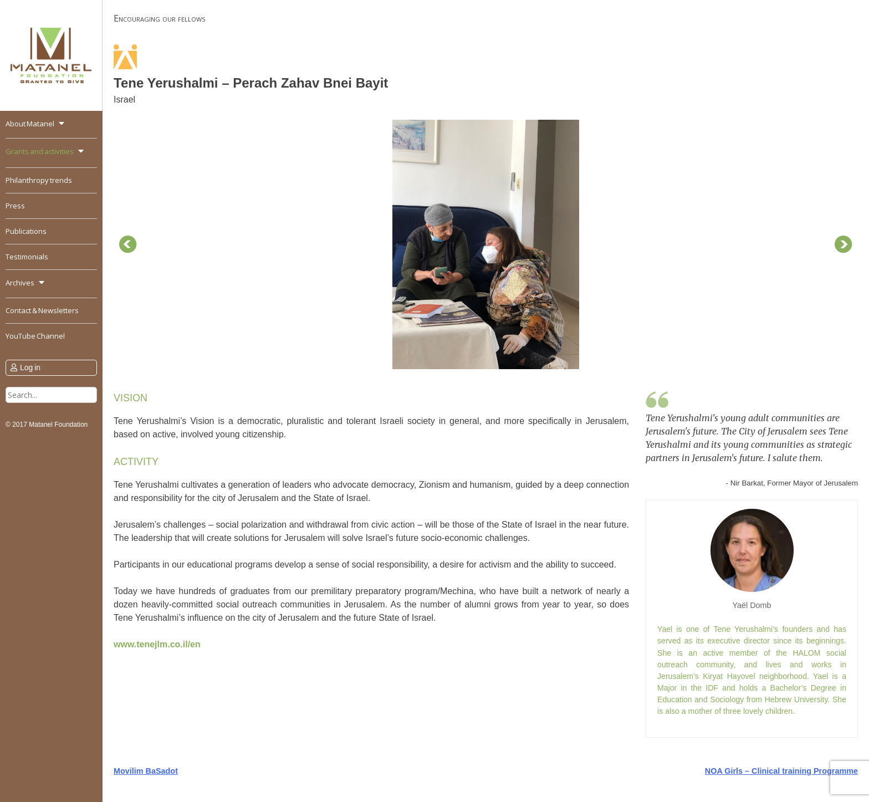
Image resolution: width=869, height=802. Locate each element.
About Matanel (30, 124)
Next (843, 244)
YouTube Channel (35, 336)
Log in (30, 367)
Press (15, 206)
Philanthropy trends (39, 180)
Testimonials (27, 257)
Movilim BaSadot (146, 771)
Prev (128, 244)
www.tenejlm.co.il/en (157, 644)
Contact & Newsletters (42, 310)
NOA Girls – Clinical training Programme (781, 771)
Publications (26, 231)
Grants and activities (40, 151)
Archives (20, 283)
